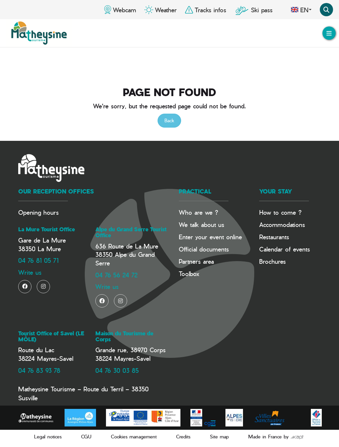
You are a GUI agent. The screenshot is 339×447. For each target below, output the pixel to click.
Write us (29, 272)
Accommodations (282, 224)
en (301, 10)
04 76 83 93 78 (39, 370)
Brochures (272, 261)
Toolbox (189, 273)
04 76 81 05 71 (38, 260)
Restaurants (274, 236)
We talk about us (201, 224)
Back (169, 120)
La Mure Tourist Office (46, 229)
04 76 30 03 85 (117, 370)
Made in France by (276, 436)
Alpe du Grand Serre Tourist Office (131, 232)
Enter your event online (210, 236)
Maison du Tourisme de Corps (124, 336)
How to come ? (280, 212)
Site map (219, 436)
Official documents (204, 249)
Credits (183, 436)
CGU (86, 436)
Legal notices (48, 436)
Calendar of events (284, 249)
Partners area (196, 261)
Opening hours (38, 212)
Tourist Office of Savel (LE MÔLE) (51, 336)
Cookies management (134, 436)
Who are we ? (198, 212)
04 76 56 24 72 (116, 274)
